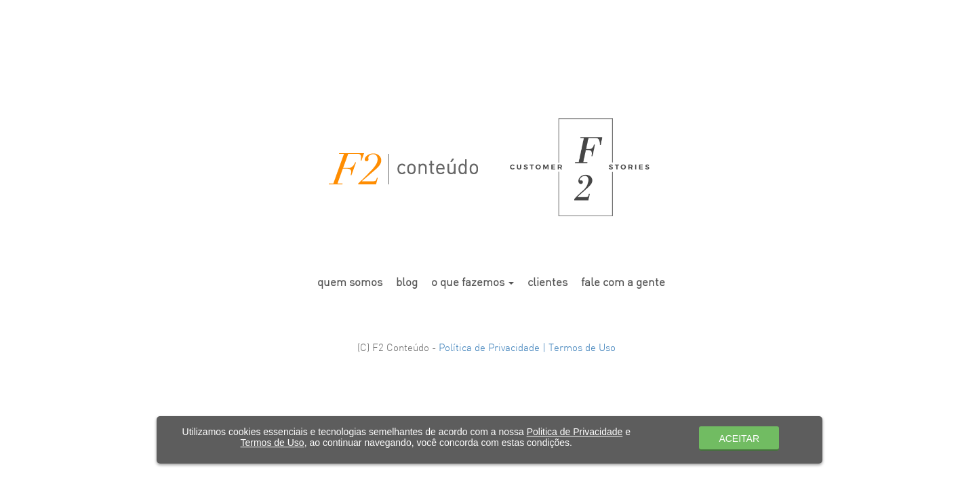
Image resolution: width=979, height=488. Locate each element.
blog (407, 283)
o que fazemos (472, 283)
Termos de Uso (272, 442)
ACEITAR (739, 438)
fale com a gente (623, 283)
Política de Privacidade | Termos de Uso (527, 349)
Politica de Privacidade (575, 431)
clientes (547, 283)
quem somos (349, 283)
